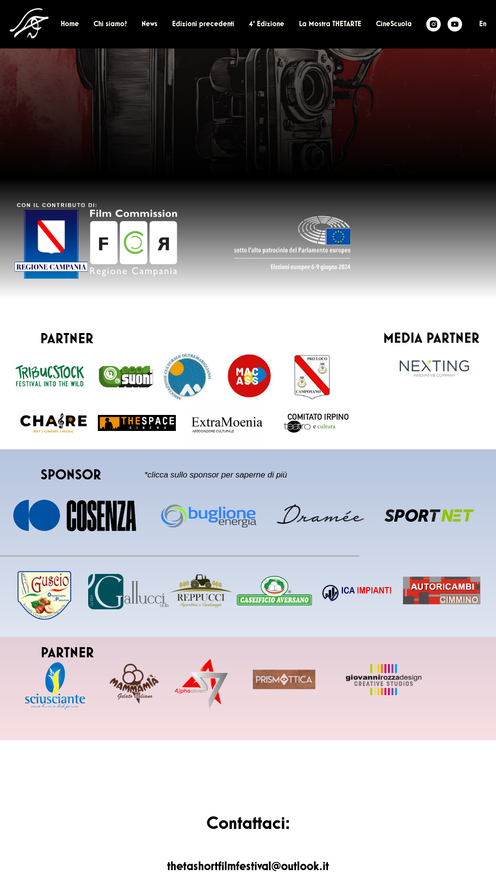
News (149, 24)
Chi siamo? (110, 24)
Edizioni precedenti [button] (203, 24)
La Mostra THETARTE (330, 24)
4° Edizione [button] (266, 24)
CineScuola (394, 24)
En (482, 24)
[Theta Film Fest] (433, 24)
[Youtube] (455, 24)
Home (70, 24)
